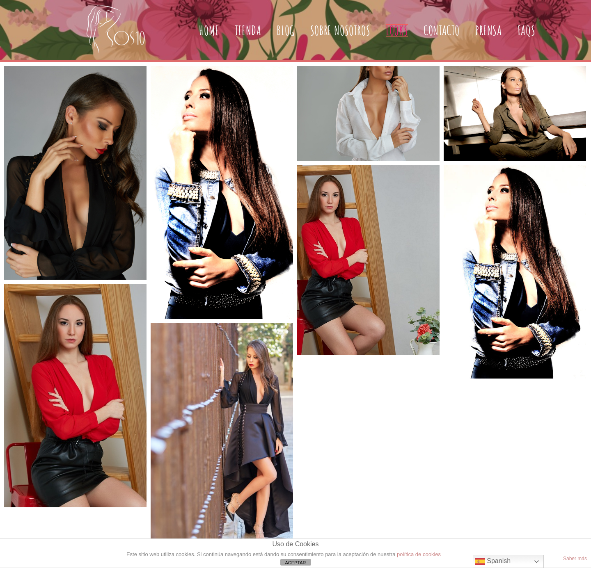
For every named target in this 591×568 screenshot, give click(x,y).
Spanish (493, 561)
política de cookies (419, 554)
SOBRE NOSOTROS (340, 30)
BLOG (285, 30)
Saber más (575, 558)
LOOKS (397, 30)
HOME (209, 30)
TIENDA (248, 30)
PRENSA (488, 30)
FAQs (527, 30)
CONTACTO (442, 30)
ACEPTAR (295, 562)
